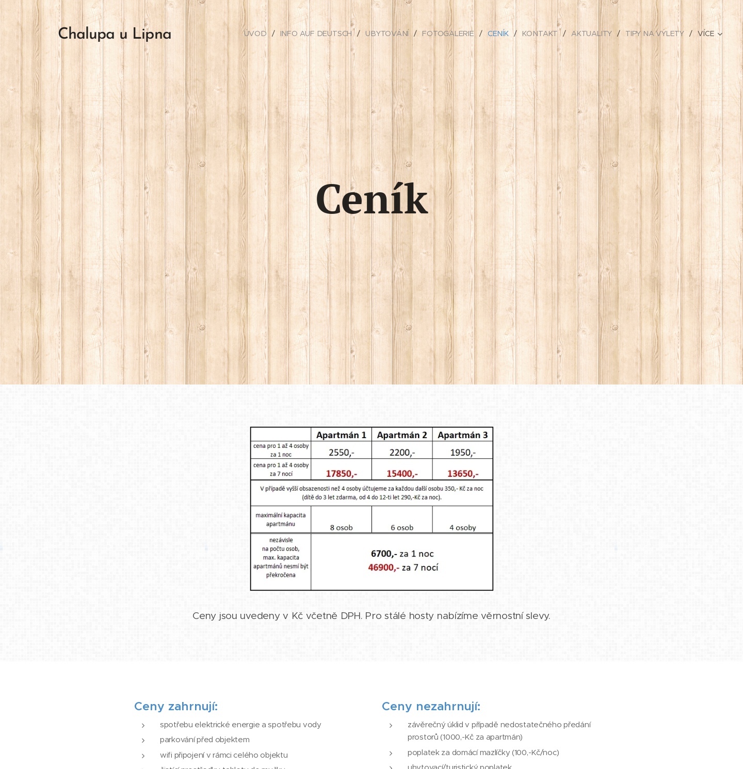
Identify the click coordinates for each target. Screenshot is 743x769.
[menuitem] (257, 33)
